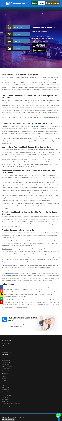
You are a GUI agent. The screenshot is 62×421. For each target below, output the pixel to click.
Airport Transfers (6, 358)
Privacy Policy (5, 399)
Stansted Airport (6, 348)
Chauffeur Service (7, 249)
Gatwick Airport (6, 346)
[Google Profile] (1, 291)
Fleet (36, 9)
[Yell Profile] (1, 295)
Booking (48, 9)
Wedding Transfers (7, 366)
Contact (55, 9)
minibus (4, 221)
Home (7, 9)
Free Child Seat (6, 362)
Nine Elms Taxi (32, 110)
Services (29, 9)
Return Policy (5, 401)
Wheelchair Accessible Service (10, 273)
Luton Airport (5, 350)
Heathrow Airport (6, 343)
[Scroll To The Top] (59, 419)
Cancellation (5, 397)
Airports (22, 9)
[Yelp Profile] (1, 302)
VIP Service (5, 257)
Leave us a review (8, 419)
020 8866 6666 (18, 326)
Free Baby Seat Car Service (9, 265)
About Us (14, 9)
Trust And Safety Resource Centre (11, 403)
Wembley (4, 378)
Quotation (18, 34)
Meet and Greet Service (8, 241)
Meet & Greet (5, 364)
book (15, 289)
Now (18, 41)
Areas (41, 9)
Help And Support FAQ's (8, 408)
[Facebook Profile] (1, 287)
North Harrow (5, 381)
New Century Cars (28, 190)
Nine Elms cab (34, 126)
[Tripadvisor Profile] (1, 298)
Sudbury (4, 385)
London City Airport (7, 352)
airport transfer (25, 82)
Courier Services (6, 360)
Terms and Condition (7, 395)
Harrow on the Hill (6, 383)
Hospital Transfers (7, 368)
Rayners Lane (5, 387)
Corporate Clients (6, 371)
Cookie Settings (6, 406)
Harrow (4, 376)
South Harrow (5, 389)
